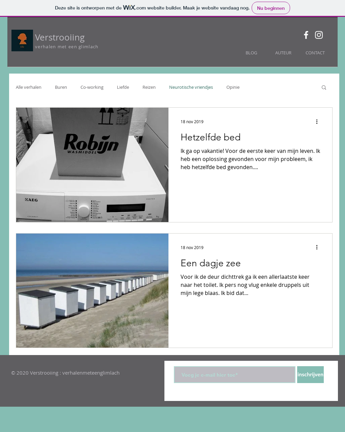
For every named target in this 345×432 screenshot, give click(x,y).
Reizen (149, 87)
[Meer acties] (319, 121)
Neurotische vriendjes (191, 87)
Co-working (92, 87)
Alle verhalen (28, 87)
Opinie (233, 87)
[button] (324, 87)
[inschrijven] (310, 374)
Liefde (123, 87)
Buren (61, 87)
